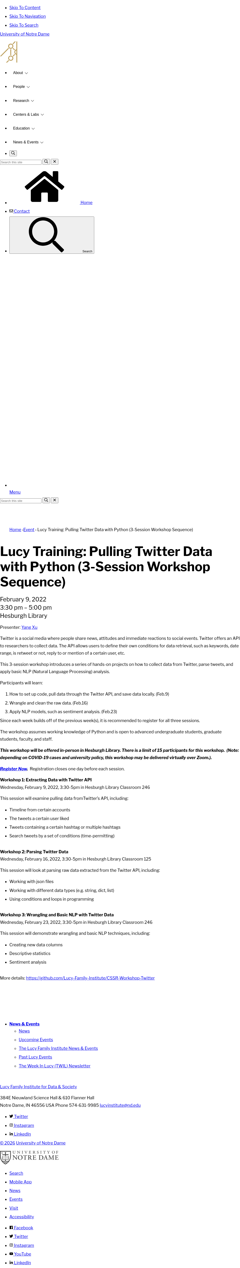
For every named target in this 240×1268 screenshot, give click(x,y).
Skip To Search (23, 25)
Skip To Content (25, 7)
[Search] (46, 162)
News (24, 1031)
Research (21, 101)
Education (21, 128)
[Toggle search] (13, 153)
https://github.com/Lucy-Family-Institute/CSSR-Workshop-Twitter (90, 978)
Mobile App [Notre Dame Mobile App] (20, 1181)
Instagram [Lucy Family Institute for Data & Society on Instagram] (21, 1125)
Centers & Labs (26, 114)
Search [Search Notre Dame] (16, 1173)
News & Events (25, 142)
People (19, 87)
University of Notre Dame (24, 34)
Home (51, 202)
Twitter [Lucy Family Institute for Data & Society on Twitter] (18, 1116)
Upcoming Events (36, 1039)
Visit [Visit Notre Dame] (13, 1208)
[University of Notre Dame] (29, 1163)
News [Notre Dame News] (14, 1190)
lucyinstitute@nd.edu (120, 1105)
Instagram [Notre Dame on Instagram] (21, 1245)
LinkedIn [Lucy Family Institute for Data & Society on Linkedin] (20, 1134)
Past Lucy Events (35, 1057)
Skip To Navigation (27, 16)
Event (28, 529)
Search (51, 235)
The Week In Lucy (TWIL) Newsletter (54, 1065)
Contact (19, 211)
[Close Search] (54, 162)
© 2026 (7, 1143)
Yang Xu (29, 627)
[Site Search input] (20, 162)
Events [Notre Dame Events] (15, 1199)
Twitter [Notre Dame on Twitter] (18, 1236)
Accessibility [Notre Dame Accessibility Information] (21, 1216)
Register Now (13, 768)
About (18, 73)
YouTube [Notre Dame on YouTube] (20, 1254)
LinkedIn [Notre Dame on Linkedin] (20, 1262)
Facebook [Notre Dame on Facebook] (21, 1227)
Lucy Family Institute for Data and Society (120, 52)
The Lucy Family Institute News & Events (58, 1048)
